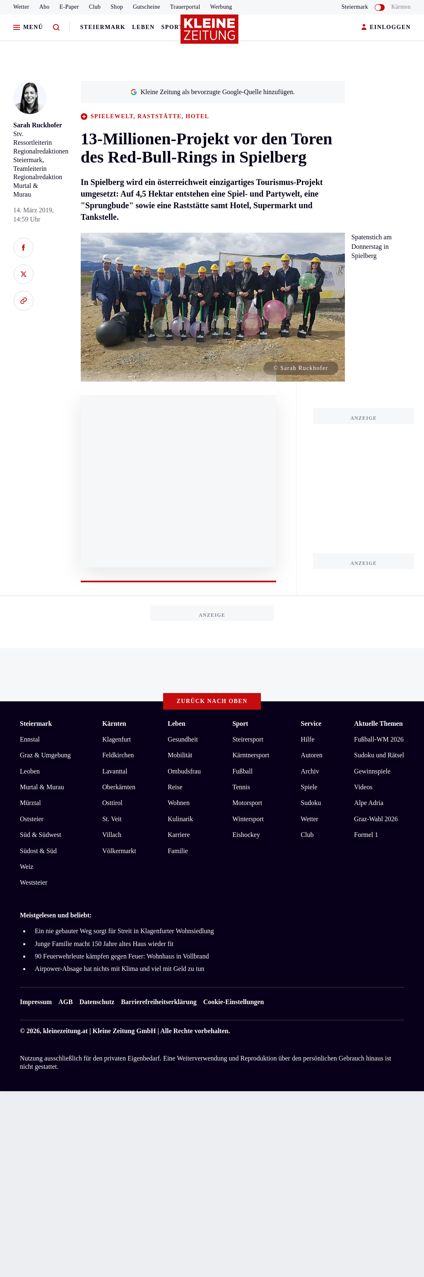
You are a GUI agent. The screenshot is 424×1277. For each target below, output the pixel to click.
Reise (175, 787)
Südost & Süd (38, 850)
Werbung (221, 7)
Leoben (30, 771)
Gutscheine (146, 7)
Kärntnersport (250, 755)
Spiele (309, 787)
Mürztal (30, 802)
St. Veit (112, 818)
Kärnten (401, 7)
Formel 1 (366, 834)
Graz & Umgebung (45, 755)
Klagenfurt (116, 739)
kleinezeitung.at (65, 1030)
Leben (143, 27)
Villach (111, 834)
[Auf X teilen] (23, 274)
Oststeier (31, 818)
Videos (363, 787)
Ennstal (30, 739)
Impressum (36, 1001)
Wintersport (248, 818)
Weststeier (33, 882)
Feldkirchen (118, 755)
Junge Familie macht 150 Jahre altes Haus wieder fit (104, 943)
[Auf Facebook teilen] (23, 248)
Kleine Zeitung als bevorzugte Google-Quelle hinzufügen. (212, 91)
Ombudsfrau (184, 771)
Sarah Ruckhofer (37, 125)
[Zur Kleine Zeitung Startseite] (210, 33)
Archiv (310, 771)
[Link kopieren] (23, 301)
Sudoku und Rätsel (379, 755)
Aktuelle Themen (378, 723)
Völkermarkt (119, 850)
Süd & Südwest (40, 834)
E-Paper (69, 7)
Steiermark (102, 27)
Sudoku (311, 802)
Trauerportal (185, 7)
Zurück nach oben (212, 701)
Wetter (21, 7)
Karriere (179, 834)
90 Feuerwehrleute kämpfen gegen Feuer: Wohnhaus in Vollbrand (122, 956)
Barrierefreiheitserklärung (158, 1001)
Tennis (241, 787)
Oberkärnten (118, 787)
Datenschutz (97, 1001)
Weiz (26, 866)
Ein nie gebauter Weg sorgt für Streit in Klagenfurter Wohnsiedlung (124, 930)
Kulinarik (180, 818)
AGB (65, 1001)
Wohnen (179, 802)
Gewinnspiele (372, 771)
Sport (172, 27)
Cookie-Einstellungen (233, 1001)
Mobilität (180, 755)
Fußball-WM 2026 (379, 739)
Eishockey (246, 834)
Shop (117, 7)
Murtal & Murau (42, 787)
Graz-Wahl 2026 (376, 818)
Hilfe (307, 739)
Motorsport (247, 802)
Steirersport (247, 739)
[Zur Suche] (56, 28)
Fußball (242, 771)
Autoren (311, 755)
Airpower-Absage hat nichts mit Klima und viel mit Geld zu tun (119, 968)
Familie (178, 850)
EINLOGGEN (386, 27)
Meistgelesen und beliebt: (56, 915)
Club (95, 7)
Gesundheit (183, 739)
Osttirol (112, 802)
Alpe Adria (368, 802)
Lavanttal (114, 771)
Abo (44, 7)
